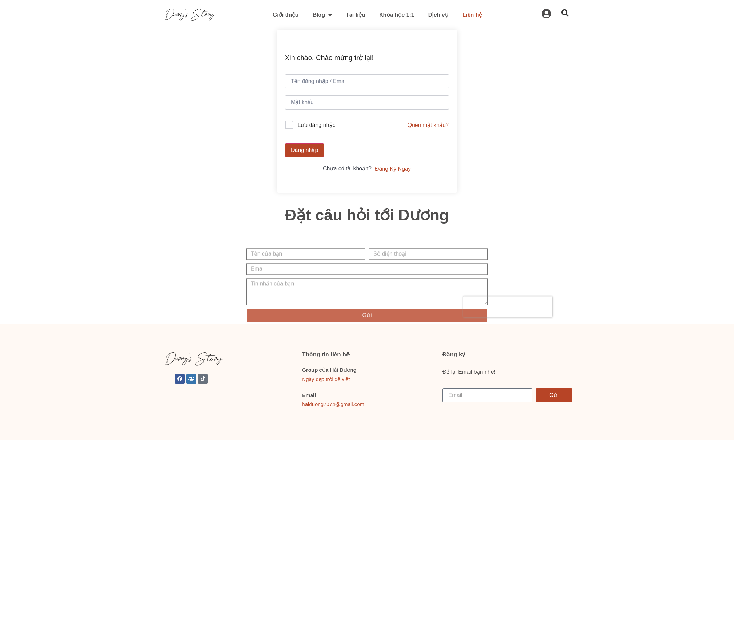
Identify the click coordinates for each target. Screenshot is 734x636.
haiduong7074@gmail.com (333, 404)
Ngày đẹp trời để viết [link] (326, 379)
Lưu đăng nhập (316, 125)
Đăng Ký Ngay (393, 169)
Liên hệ (472, 15)
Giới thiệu (286, 15)
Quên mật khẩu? (428, 125)
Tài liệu (355, 15)
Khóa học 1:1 (396, 15)
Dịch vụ (438, 15)
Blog (322, 15)
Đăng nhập (304, 150)
